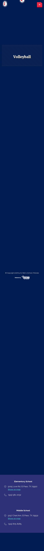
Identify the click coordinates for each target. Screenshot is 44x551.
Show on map (14, 489)
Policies (36, 273)
